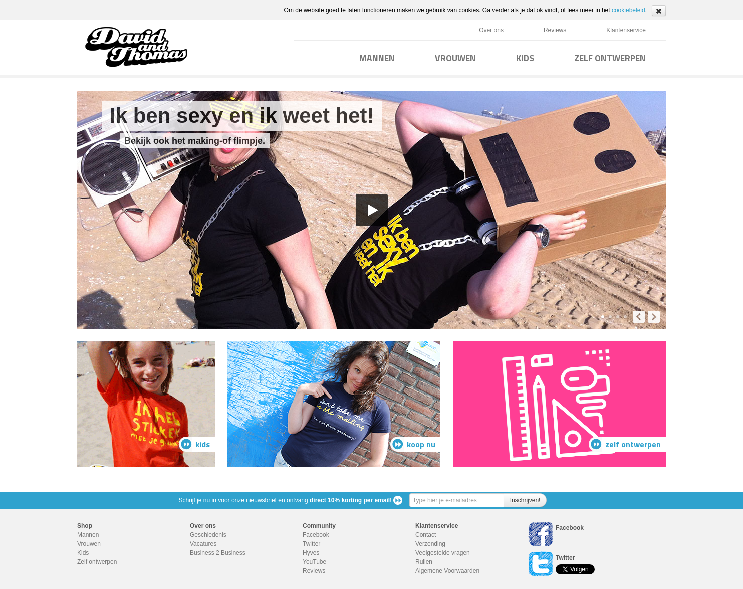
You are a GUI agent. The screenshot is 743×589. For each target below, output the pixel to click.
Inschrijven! (525, 500)
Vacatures (203, 543)
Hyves (311, 552)
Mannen (88, 534)
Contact (425, 534)
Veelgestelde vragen (442, 552)
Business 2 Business (217, 552)
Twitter (311, 543)
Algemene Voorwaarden (447, 570)
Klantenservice (626, 30)
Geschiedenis (208, 534)
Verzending (430, 543)
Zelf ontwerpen (97, 561)
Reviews (555, 30)
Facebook (316, 534)
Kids (83, 552)
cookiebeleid (628, 10)
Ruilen (423, 561)
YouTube (314, 561)
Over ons (491, 30)
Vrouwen (89, 543)
